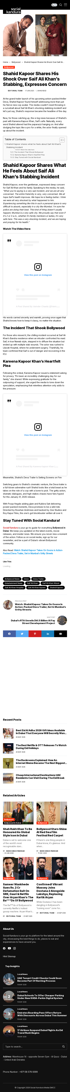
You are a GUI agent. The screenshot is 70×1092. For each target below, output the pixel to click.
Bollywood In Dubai (12, 823)
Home (5, 62)
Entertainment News (13, 583)
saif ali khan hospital (14, 587)
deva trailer (38, 579)
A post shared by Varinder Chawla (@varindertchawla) (41, 306)
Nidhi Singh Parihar (15, 851)
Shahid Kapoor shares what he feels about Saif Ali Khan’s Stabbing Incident (33, 145)
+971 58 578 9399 (28, 1072)
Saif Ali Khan (32, 583)
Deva (26, 579)
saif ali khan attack (50, 583)
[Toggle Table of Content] (60, 140)
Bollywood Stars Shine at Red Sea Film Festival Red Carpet (51, 832)
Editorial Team (15, 91)
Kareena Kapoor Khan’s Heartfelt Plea (30, 155)
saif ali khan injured (36, 587)
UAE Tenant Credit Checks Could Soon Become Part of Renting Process (39, 979)
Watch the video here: (28, 149)
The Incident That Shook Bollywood (28, 152)
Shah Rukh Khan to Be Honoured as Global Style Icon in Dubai (17, 832)
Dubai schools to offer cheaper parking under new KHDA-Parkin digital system (40, 997)
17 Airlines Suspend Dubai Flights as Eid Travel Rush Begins (40, 1031)
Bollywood (16, 62)
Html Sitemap (9, 956)
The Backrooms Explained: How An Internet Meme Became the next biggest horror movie (40, 763)
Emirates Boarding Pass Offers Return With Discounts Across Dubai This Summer (42, 1014)
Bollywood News (12, 579)
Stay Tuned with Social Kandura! (28, 157)
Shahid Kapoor (56, 587)
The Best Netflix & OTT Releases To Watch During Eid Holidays (41, 747)
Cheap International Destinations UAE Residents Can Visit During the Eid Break (40, 776)
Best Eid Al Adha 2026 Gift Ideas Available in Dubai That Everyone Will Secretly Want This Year (41, 733)
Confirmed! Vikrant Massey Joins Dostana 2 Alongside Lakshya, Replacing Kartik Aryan (50, 891)
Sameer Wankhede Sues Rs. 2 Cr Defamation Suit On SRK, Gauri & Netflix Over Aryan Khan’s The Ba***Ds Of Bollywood (18, 892)
